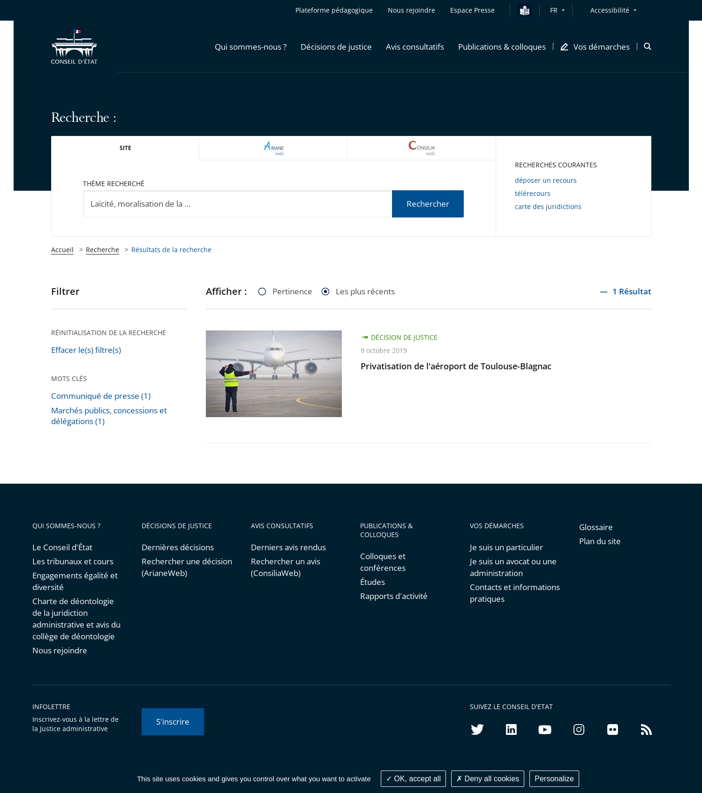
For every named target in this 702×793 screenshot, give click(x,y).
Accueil (62, 249)
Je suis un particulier (506, 547)
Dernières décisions (178, 547)
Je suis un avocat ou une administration (513, 567)
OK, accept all (413, 779)
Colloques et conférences (383, 562)
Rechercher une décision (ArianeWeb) (187, 567)
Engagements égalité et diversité (75, 581)
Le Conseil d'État (62, 547)
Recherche (102, 249)
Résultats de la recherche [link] (171, 249)
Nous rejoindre (59, 650)
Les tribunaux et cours (72, 561)
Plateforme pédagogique (334, 10)
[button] (251, 46)
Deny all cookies (487, 779)
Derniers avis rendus (288, 547)
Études (372, 581)
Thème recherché (113, 183)
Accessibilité (609, 10)
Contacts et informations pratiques (515, 593)
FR (554, 10)
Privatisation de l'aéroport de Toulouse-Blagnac (456, 366)
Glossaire (596, 527)
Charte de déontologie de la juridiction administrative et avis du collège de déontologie (76, 619)
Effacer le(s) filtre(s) (86, 349)
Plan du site (600, 541)
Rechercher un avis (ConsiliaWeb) (285, 567)
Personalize (554, 779)
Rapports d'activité (394, 596)
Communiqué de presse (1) (101, 395)
